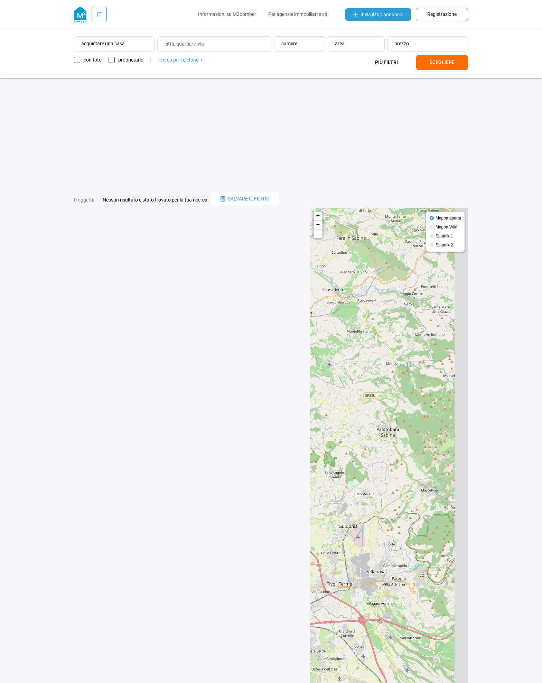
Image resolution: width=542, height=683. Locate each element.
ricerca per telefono (180, 60)
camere (289, 43)
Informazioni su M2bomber (227, 14)
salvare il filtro (245, 199)
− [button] (318, 225)
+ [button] (318, 216)
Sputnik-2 (444, 245)
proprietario (130, 60)
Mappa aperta (448, 218)
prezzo (401, 43)
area (340, 43)
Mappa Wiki (446, 227)
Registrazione (442, 14)
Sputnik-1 (444, 236)
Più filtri (386, 62)
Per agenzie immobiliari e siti (298, 14)
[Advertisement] (271, 135)
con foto (93, 60)
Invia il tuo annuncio (378, 14)
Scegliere (442, 62)
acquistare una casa (103, 43)
